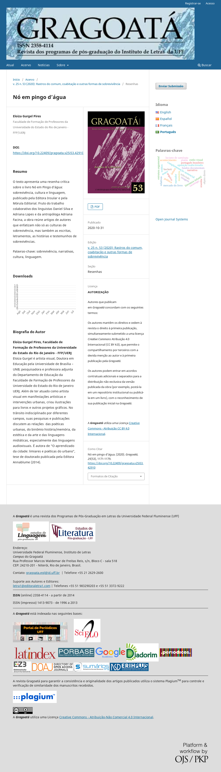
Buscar (205, 65)
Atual (10, 65)
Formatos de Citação (104, 476)
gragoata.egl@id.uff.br (43, 573)
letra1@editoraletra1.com (31, 586)
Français (166, 125)
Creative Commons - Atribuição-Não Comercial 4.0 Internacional (106, 717)
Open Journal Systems (172, 219)
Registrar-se (193, 3)
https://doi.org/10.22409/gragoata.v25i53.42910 (48, 153)
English (165, 112)
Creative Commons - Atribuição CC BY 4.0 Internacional (114, 428)
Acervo (26, 65)
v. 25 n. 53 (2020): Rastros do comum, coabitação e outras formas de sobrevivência (66, 84)
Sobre (61, 65)
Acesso (210, 3)
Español (166, 119)
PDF (97, 207)
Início (16, 79)
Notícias (44, 65)
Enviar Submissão (171, 86)
